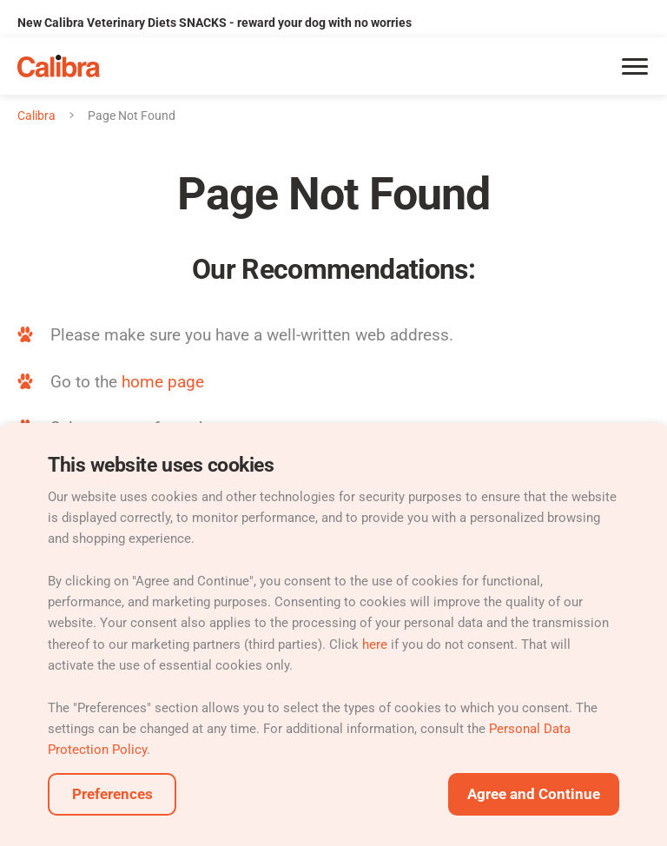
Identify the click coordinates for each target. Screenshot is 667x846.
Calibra (36, 115)
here (374, 644)
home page (163, 382)
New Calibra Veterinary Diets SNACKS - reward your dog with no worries (214, 23)
